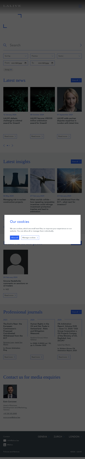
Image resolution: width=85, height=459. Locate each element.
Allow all (14, 237)
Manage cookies (29, 237)
